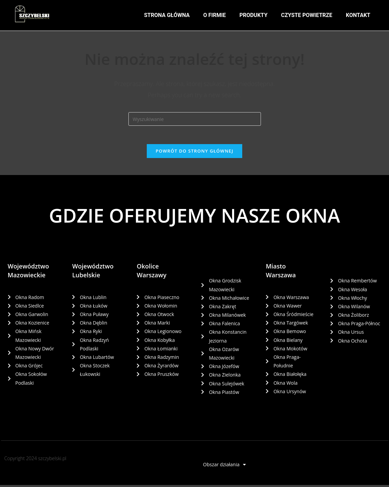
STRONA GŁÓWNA (167, 15)
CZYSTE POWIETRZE (306, 15)
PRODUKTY (254, 15)
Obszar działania (224, 466)
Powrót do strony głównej (194, 153)
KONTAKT (358, 15)
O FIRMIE (214, 15)
